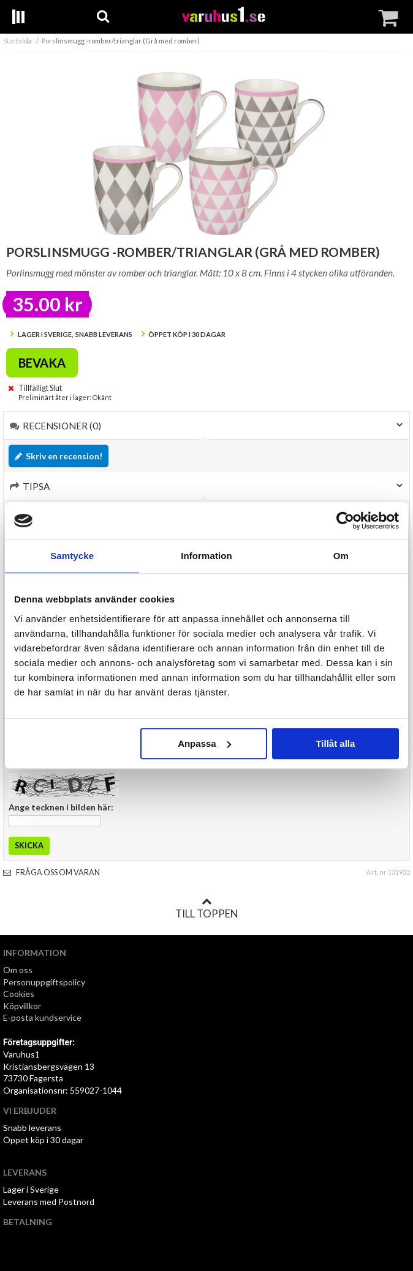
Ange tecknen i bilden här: (61, 807)
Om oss (17, 970)
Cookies (18, 993)
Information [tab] (206, 555)
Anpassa (204, 743)
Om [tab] (341, 555)
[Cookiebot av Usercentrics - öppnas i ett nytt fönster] (345, 520)
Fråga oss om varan (51, 872)
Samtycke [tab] (72, 555)
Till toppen (206, 908)
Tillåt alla (335, 743)
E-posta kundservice (43, 1017)
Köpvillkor (22, 1006)
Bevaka (42, 362)
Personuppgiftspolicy (44, 982)
